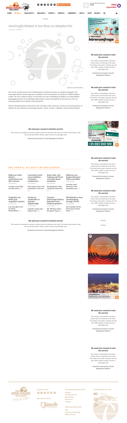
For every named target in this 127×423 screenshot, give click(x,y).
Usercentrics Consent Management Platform (49, 138)
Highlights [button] (28, 13)
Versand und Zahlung (72, 412)
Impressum (69, 399)
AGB (66, 410)
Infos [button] (81, 13)
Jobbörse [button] (72, 13)
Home (9, 13)
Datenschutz (69, 397)
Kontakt (67, 392)
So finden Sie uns (71, 395)
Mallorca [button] (41, 13)
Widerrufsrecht (70, 415)
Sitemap (68, 402)
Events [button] (51, 13)
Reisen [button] (97, 13)
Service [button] (61, 13)
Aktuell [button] (17, 13)
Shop (90, 13)
